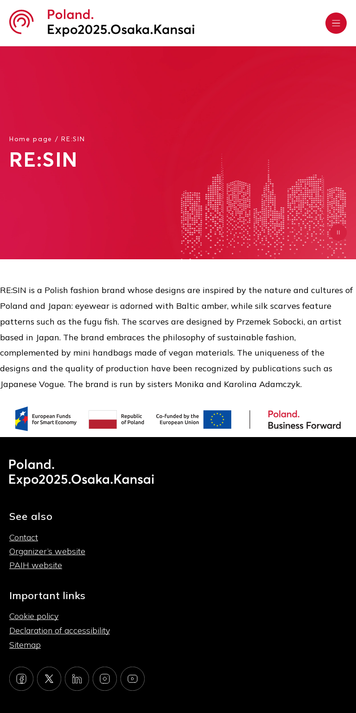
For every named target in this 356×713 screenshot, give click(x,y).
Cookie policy (33, 616)
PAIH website (35, 565)
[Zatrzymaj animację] (338, 232)
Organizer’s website (47, 551)
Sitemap (25, 644)
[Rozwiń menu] (336, 23)
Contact (23, 537)
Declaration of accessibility (59, 630)
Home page (30, 139)
